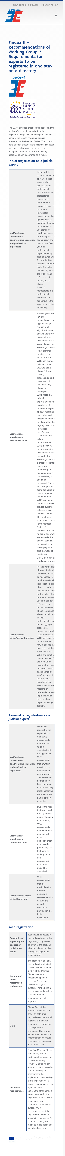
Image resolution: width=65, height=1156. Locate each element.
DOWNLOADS (19, 5)
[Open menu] (56, 15)
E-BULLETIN (33, 5)
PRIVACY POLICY (49, 5)
